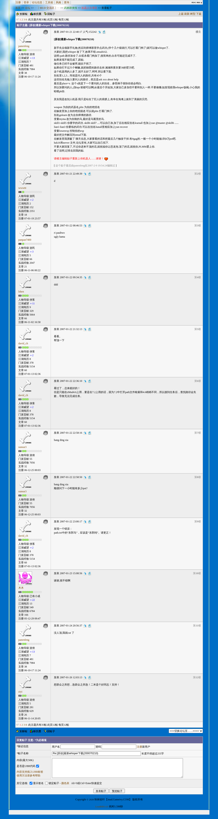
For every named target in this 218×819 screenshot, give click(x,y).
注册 (18, 2)
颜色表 (65, 787)
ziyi (20, 691)
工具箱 (49, 2)
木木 (21, 587)
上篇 (181, 13)
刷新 (187, 13)
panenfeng (23, 46)
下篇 (198, 13)
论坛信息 (37, 2)
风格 (58, 2)
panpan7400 (24, 239)
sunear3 (22, 447)
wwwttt (22, 187)
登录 (26, 2)
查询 (66, 2)
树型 (192, 13)
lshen (21, 291)
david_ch (23, 343)
